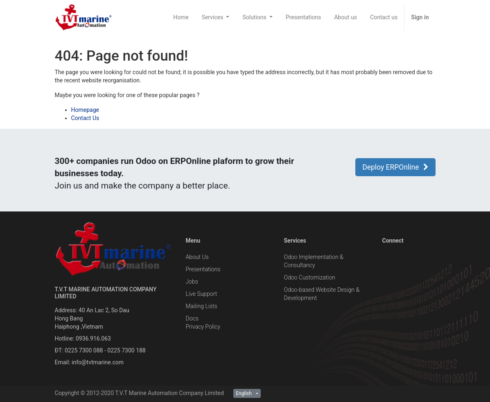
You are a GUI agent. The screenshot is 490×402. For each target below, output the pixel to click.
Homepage (85, 110)
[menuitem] (181, 17)
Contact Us (85, 118)
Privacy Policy (202, 326)
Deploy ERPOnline (395, 167)
